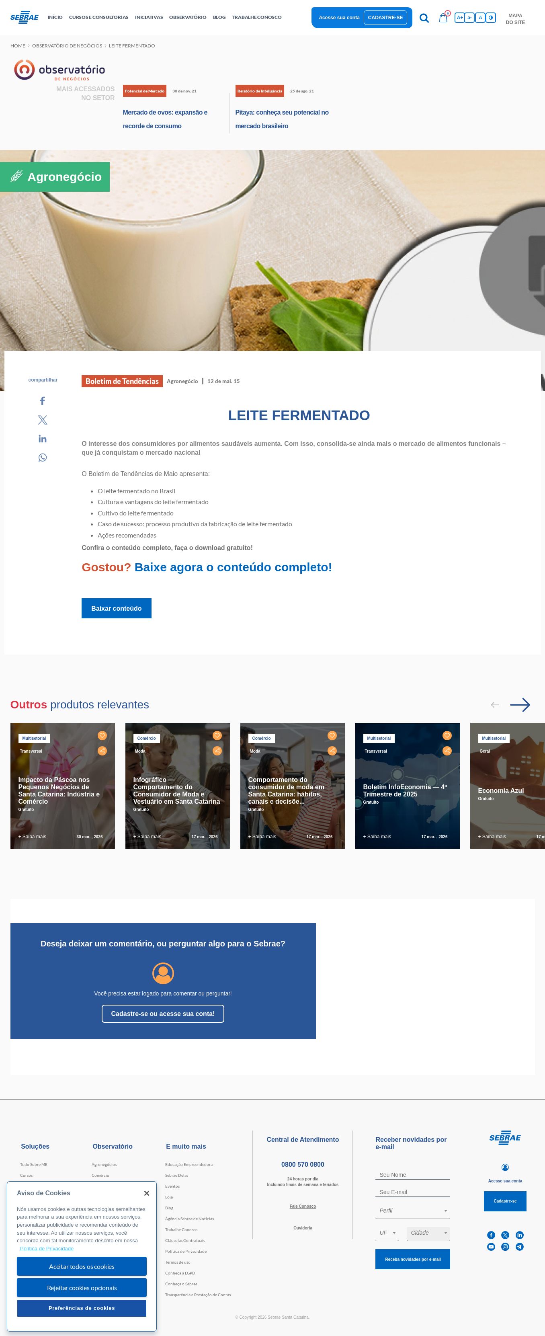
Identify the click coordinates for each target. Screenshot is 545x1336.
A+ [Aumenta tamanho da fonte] (460, 18)
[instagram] (505, 1247)
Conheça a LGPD (180, 1272)
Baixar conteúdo (116, 608)
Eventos (172, 1186)
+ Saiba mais (32, 836)
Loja (169, 1196)
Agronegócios (104, 1164)
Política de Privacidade (186, 1251)
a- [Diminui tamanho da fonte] (469, 18)
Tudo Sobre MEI (34, 1164)
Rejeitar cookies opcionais (82, 1287)
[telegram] (520, 1247)
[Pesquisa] (424, 17)
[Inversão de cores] (491, 17)
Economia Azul (501, 790)
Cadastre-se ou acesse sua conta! (163, 1013)
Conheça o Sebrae (181, 1283)
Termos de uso (178, 1262)
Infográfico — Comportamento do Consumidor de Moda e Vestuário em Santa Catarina (176, 790)
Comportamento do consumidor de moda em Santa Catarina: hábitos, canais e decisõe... (286, 790)
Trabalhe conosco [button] (257, 17)
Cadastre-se (385, 18)
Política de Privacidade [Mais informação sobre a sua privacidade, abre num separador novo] (47, 1249)
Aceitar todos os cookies (82, 1266)
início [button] (55, 17)
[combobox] (412, 1212)
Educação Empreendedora (189, 1164)
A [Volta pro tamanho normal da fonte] (480, 18)
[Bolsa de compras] (443, 17)
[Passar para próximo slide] (520, 705)
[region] (81, 1256)
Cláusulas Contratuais (185, 1240)
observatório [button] (187, 17)
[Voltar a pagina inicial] (27, 18)
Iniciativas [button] (149, 17)
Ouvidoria (302, 1228)
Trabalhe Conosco (181, 1229)
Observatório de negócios (67, 46)
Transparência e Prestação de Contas (198, 1294)
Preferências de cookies (82, 1308)
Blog (169, 1207)
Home (17, 46)
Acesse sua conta (339, 18)
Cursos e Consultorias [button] (99, 17)
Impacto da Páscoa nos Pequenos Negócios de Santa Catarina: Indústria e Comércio (59, 790)
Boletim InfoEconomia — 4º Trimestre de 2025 (405, 791)
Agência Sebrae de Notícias (189, 1218)
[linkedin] (520, 1235)
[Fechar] (147, 1193)
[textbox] (416, 1210)
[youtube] (491, 1247)
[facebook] (491, 1235)
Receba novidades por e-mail (413, 1259)
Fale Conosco (303, 1206)
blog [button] (219, 17)
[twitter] (505, 1235)
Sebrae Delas (176, 1175)
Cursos (26, 1175)
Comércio (100, 1175)
